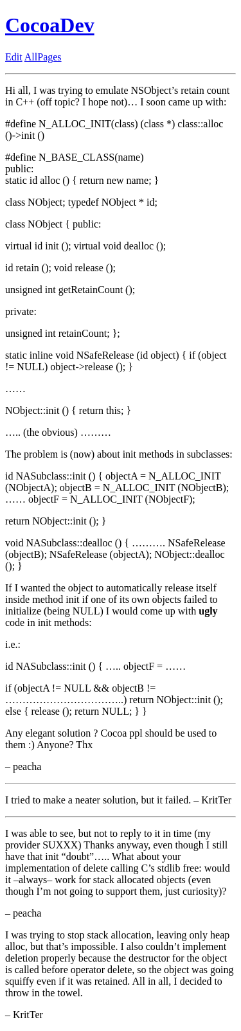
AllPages (43, 56)
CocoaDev (49, 25)
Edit (13, 56)
